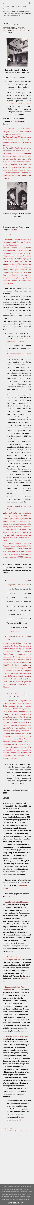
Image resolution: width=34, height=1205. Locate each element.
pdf (24, 783)
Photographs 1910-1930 (12, 960)
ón (30, 103)
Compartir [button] (6, 23)
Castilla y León (13, 694)
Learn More (13, 1203)
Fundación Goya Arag (18, 103)
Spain (27, 1130)
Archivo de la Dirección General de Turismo (14, 1130)
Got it (24, 1203)
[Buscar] (30, 3)
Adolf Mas (14, 230)
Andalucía (9, 1128)
